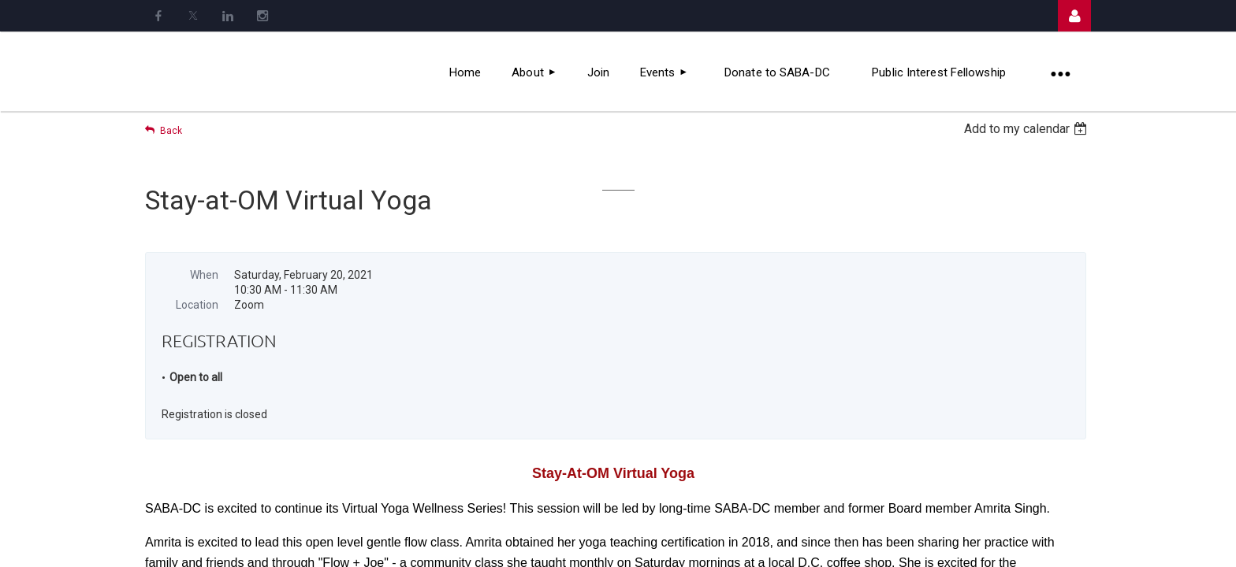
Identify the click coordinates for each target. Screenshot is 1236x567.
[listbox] (1027, 129)
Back (171, 130)
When (204, 275)
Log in (1074, 16)
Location (197, 304)
